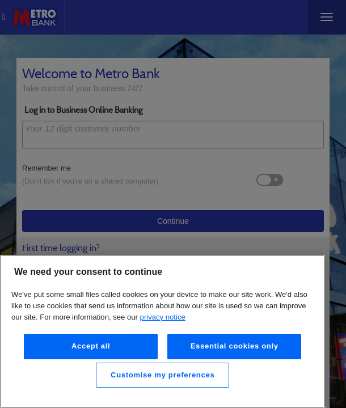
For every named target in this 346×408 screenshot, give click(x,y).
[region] (162, 331)
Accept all (91, 346)
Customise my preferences (162, 375)
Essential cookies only (235, 346)
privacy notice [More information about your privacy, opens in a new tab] (162, 317)
